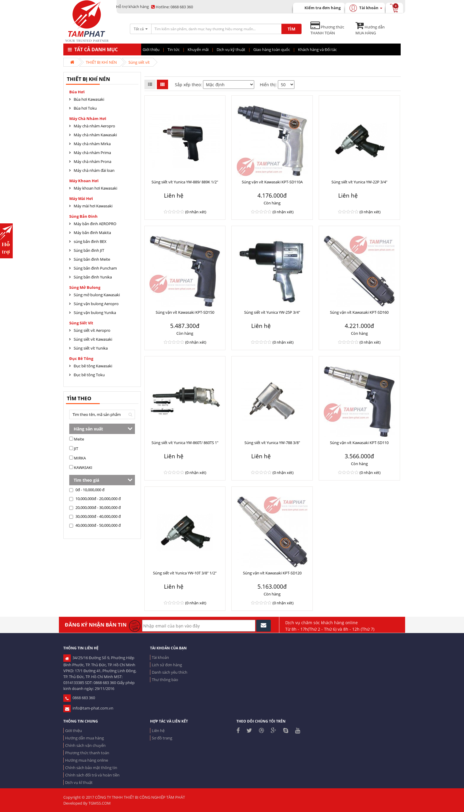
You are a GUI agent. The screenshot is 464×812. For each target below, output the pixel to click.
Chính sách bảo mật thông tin (91, 767)
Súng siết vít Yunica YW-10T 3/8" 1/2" (185, 573)
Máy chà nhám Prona (92, 161)
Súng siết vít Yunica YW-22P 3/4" (359, 182)
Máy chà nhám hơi (87, 118)
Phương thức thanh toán (87, 752)
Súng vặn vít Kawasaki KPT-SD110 (359, 442)
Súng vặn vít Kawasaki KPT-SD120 (272, 573)
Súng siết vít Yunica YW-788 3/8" (272, 442)
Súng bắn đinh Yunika (93, 277)
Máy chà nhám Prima (92, 152)
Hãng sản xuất (88, 429)
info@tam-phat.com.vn (88, 708)
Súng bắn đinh (83, 216)
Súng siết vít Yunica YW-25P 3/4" (272, 312)
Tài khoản (160, 657)
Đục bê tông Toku (89, 374)
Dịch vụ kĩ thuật (79, 782)
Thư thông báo (165, 679)
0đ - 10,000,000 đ (86, 489)
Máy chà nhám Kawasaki (95, 134)
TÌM (291, 29)
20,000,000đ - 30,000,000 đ (95, 507)
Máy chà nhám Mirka (92, 143)
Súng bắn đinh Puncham (95, 268)
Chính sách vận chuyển (85, 745)
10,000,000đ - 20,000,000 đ (95, 498)
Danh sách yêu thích (169, 672)
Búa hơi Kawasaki (89, 99)
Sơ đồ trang (162, 738)
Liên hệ (158, 730)
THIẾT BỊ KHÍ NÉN (101, 62)
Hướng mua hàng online (86, 760)
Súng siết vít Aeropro (92, 330)
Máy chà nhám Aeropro (94, 126)
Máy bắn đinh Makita (92, 232)
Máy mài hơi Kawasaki (93, 206)
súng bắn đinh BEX (90, 241)
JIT (73, 448)
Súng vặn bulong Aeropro (96, 303)
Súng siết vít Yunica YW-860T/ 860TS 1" (185, 442)
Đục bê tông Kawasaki (93, 366)
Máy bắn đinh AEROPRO (95, 223)
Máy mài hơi (81, 198)
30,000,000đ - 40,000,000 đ (95, 516)
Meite (76, 439)
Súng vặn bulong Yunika (95, 312)
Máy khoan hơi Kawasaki (95, 188)
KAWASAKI (80, 467)
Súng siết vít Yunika (91, 348)
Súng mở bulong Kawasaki (97, 294)
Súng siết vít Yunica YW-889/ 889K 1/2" (185, 182)
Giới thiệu (73, 730)
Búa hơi (77, 92)
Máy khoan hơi (84, 180)
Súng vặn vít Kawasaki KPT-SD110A (272, 182)
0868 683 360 (172, 6)
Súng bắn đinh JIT (89, 250)
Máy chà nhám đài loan (94, 170)
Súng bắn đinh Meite (92, 259)
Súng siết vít (139, 62)
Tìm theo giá (86, 480)
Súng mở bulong (84, 287)
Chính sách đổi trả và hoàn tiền (92, 775)
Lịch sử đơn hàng (167, 664)
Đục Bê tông (81, 358)
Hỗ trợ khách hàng (132, 6)
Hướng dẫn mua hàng (84, 738)
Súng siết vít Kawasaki (93, 339)
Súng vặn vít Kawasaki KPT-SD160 (359, 312)
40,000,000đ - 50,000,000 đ (95, 525)
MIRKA (77, 458)
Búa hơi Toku (85, 108)
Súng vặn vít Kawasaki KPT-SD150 (185, 312)
